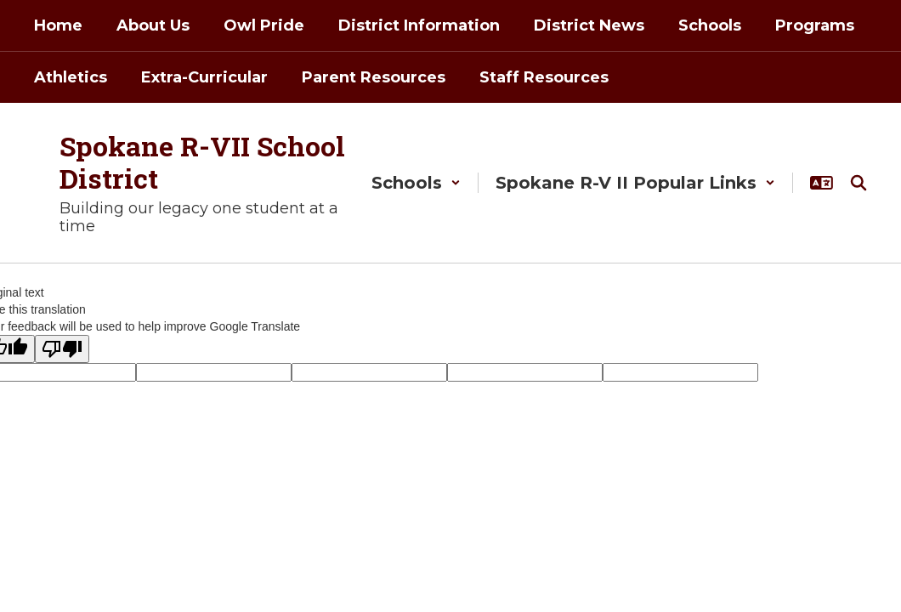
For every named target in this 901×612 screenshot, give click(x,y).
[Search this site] (858, 182)
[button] (416, 183)
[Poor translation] (62, 349)
